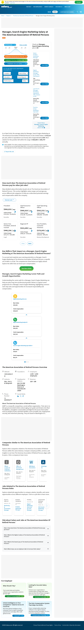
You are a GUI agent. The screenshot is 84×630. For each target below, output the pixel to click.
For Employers (38, 7)
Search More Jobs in (41, 125)
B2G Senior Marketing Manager (41, 508)
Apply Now (44, 65)
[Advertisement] (26, 167)
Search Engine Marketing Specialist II (22, 345)
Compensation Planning (67, 12)
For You (29, 7)
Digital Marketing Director (20, 299)
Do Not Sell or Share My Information (72, 625)
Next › (30, 243)
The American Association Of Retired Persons (23, 15)
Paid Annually (10, 45)
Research (8, 15)
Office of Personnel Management (19, 467)
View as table (23, 45)
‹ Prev (23, 243)
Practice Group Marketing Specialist (35, 109)
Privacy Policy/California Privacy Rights (43, 625)
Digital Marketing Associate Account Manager (30, 507)
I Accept (79, 2)
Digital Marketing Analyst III (20, 322)
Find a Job (67, 7)
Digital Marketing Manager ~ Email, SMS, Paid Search (36, 73)
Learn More (12, 3)
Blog (49, 12)
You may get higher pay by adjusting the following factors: (13, 69)
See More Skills (26, 268)
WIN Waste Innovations (32, 466)
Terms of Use (57, 625)
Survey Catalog (49, 7)
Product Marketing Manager (18, 508)
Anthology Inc (44, 466)
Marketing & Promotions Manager (7, 508)
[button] (25, 361)
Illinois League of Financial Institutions (7, 468)
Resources (59, 7)
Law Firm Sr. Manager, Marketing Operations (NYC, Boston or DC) (36, 92)
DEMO (55, 12)
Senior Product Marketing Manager (35, 55)
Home (2, 15)
